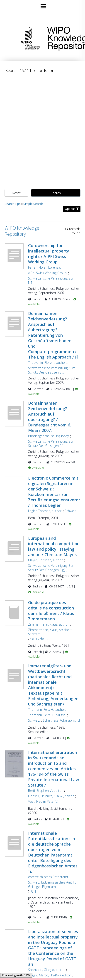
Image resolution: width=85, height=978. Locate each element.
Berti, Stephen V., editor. (45, 790)
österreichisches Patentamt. (48, 877)
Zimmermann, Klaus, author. (48, 624)
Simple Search (33, 204)
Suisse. (61, 715)
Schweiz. (71, 511)
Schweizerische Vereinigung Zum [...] (51, 280)
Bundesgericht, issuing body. (48, 436)
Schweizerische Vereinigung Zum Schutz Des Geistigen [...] (51, 443)
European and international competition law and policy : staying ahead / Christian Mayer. (54, 546)
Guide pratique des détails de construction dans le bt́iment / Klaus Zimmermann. (51, 610)
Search (56, 193)
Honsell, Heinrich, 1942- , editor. (51, 796)
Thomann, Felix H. (41, 715)
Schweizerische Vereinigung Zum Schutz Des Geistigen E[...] (51, 370)
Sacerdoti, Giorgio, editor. (46, 970)
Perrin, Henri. (39, 638)
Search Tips (13, 204)
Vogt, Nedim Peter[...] (43, 801)
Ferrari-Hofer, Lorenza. (44, 267)
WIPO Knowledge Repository (62, 38)
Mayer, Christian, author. (45, 560)
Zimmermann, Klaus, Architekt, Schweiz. (50, 632)
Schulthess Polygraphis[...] (61, 720)
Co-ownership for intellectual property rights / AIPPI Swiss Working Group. (48, 254)
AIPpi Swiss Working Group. (47, 273)
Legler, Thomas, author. (45, 511)
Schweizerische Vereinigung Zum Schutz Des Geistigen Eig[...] (51, 567)
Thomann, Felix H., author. (47, 709)
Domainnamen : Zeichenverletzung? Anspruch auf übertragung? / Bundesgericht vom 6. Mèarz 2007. (49, 416)
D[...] (33, 891)
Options (72, 209)
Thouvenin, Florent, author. (47, 362)
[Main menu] (42, 4)
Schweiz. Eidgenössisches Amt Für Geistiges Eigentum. (53, 884)
